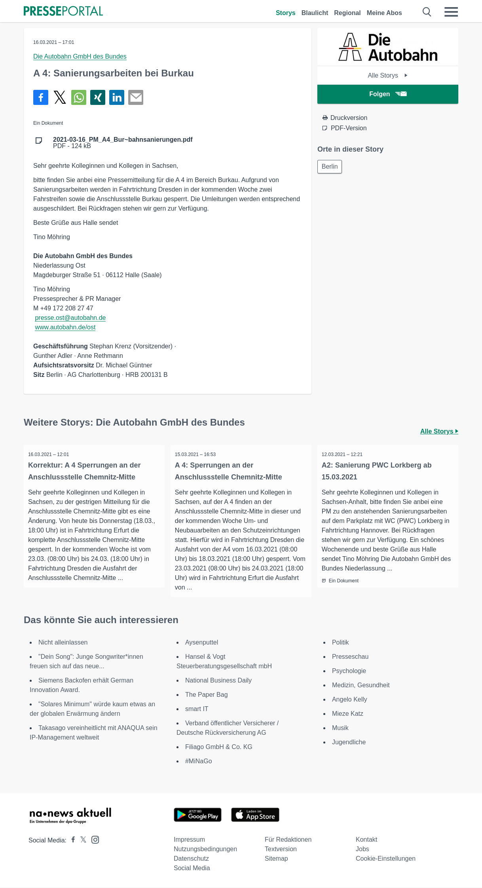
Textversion (281, 849)
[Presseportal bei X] (81, 841)
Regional (347, 13)
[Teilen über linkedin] (116, 97)
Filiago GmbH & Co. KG (218, 747)
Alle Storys (388, 75)
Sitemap (276, 859)
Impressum (189, 840)
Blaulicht (315, 13)
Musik (340, 728)
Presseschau (350, 657)
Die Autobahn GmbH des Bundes (80, 56)
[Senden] (135, 97)
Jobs (362, 849)
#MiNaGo (198, 762)
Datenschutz (191, 859)
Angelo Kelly (349, 700)
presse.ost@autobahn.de (70, 317)
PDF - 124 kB (123, 143)
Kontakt (366, 840)
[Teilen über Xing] (97, 97)
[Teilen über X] (59, 97)
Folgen (387, 94)
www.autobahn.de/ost (65, 327)
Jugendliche (349, 743)
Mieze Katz (347, 714)
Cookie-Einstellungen (386, 859)
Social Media (192, 868)
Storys (286, 13)
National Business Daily (218, 681)
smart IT (197, 709)
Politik (340, 643)
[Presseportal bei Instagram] (93, 840)
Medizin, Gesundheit (361, 686)
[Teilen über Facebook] (40, 97)
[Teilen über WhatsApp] (78, 97)
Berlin (331, 167)
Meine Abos (384, 13)
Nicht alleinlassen (63, 643)
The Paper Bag (206, 695)
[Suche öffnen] (427, 11)
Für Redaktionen (288, 840)
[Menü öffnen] (451, 11)
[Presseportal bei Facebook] (70, 841)
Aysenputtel (201, 643)
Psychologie (349, 671)
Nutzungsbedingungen (205, 849)
